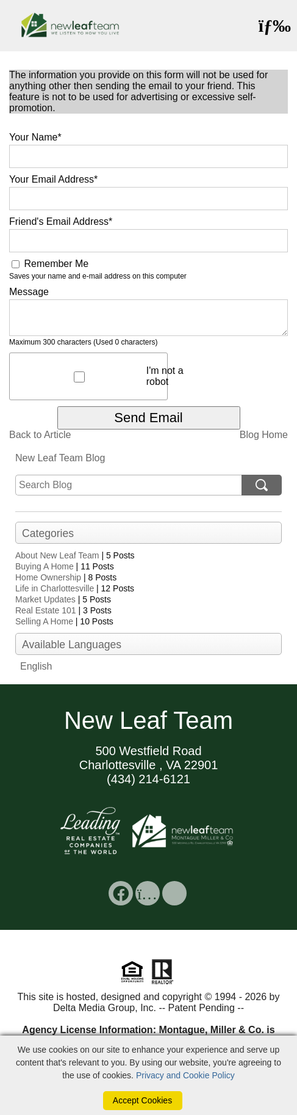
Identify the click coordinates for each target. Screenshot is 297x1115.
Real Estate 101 (45, 610)
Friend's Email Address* (60, 221)
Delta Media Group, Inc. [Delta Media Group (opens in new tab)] (104, 1008)
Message (29, 292)
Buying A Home (44, 566)
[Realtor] (162, 983)
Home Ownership (48, 577)
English (36, 666)
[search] (128, 485)
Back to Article (40, 435)
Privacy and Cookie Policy (185, 1075)
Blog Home (264, 435)
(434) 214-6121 (148, 779)
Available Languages (71, 644)
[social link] (121, 893)
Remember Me (50, 263)
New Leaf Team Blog (60, 458)
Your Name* (35, 137)
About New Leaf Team (57, 555)
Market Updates (45, 599)
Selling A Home (44, 621)
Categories (48, 533)
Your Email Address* (53, 179)
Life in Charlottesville (54, 588)
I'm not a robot (165, 376)
